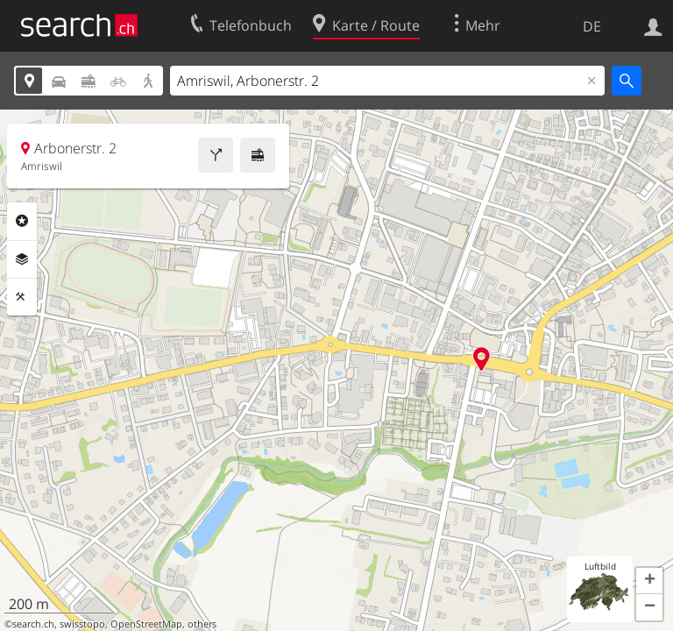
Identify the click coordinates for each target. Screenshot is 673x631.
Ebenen (22, 259)
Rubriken (22, 220)
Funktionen (22, 297)
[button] (649, 581)
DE (592, 26)
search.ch (33, 624)
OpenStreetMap (146, 624)
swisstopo (82, 624)
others (202, 624)
